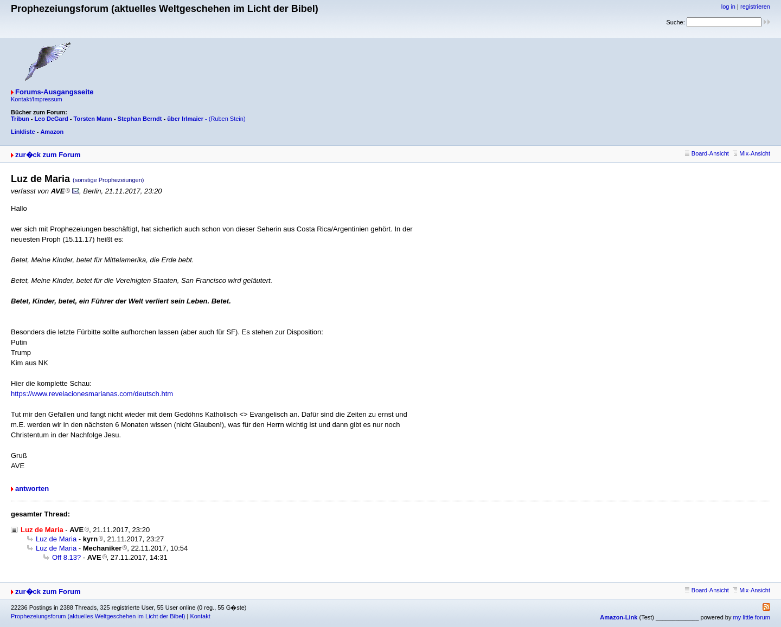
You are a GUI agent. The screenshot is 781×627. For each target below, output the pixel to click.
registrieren (755, 6)
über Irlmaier (185, 118)
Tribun (20, 118)
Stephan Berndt (140, 118)
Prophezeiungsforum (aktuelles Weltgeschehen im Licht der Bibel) (98, 616)
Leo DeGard (51, 118)
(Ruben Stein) (227, 118)
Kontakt (200, 616)
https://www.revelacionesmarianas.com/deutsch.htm (92, 394)
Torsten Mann (93, 118)
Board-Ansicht (707, 153)
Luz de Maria (56, 539)
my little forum (751, 617)
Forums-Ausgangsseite (54, 92)
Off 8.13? (66, 557)
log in (728, 6)
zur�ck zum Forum (48, 155)
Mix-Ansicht (751, 153)
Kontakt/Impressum (36, 99)
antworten (32, 488)
